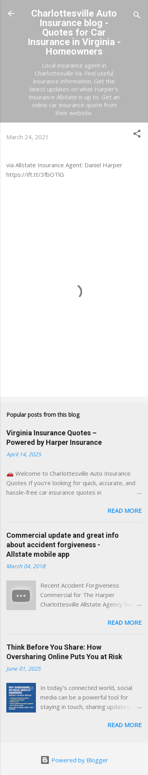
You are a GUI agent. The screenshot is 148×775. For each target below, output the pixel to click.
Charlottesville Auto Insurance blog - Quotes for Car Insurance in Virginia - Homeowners (74, 32)
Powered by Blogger (74, 760)
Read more (124, 510)
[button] (137, 135)
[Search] (137, 16)
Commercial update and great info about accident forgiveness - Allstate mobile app (62, 544)
